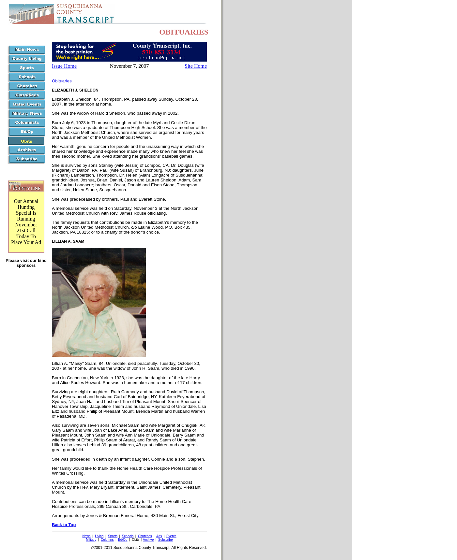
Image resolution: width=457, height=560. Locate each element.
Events (171, 536)
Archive (148, 539)
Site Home (196, 66)
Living (99, 536)
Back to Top (64, 524)
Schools (128, 536)
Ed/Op (122, 539)
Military (91, 539)
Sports (112, 536)
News (86, 536)
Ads (159, 536)
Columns (107, 539)
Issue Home (64, 66)
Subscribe (165, 539)
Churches (145, 536)
